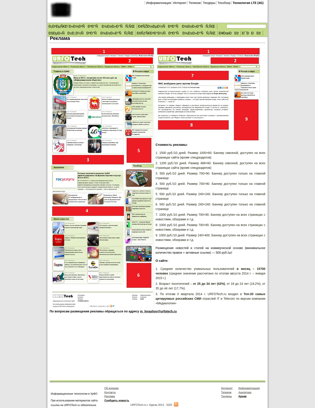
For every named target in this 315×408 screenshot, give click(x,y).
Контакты (110, 392)
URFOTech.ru (138, 404)
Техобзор (223, 3)
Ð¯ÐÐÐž (251, 33)
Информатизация (158, 3)
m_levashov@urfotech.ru (158, 311)
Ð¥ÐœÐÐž (229, 33)
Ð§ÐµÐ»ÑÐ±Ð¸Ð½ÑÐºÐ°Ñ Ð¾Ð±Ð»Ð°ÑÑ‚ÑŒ (91, 33)
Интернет (180, 3)
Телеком (195, 3)
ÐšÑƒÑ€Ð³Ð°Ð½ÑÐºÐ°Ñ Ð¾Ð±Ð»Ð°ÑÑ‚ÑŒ (176, 33)
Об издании (111, 388)
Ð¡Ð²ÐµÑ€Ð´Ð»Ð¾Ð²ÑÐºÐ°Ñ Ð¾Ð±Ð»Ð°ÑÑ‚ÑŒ (92, 26)
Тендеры (209, 3)
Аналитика (244, 392)
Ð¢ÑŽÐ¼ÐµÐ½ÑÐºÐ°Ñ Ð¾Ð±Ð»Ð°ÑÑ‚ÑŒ (176, 26)
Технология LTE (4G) (248, 3)
